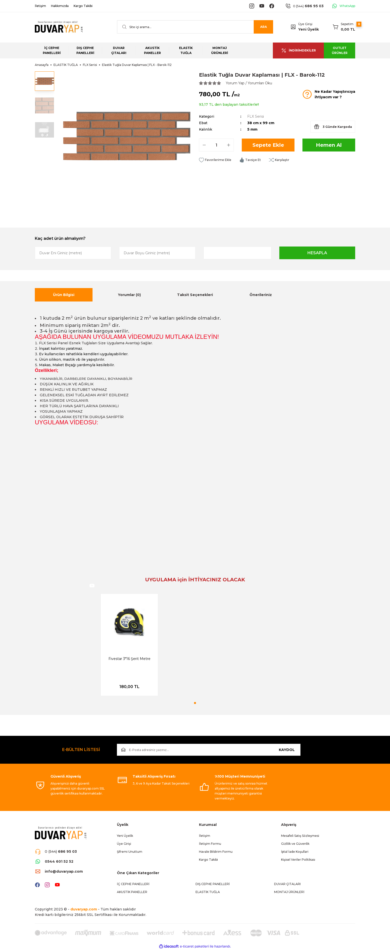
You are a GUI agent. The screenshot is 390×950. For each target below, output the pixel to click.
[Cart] (344, 27)
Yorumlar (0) (129, 295)
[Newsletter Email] (208, 750)
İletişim (204, 836)
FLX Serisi (255, 116)
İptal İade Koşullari (294, 851)
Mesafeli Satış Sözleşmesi (300, 836)
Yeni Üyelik (308, 29)
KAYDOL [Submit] (287, 750)
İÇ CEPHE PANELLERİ (133, 884)
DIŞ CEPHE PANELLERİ (212, 884)
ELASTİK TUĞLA (207, 892)
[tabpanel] (129, 645)
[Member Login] (293, 27)
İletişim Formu (210, 844)
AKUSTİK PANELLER (132, 892)
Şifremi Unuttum (129, 851)
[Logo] (59, 27)
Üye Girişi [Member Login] (305, 24)
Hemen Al (329, 145)
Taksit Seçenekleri (195, 295)
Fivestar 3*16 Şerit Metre (129, 658)
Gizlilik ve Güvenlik (295, 844)
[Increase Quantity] (229, 145)
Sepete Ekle (268, 145)
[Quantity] (216, 145)
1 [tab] (195, 703)
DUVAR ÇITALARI (287, 884)
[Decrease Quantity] (204, 145)
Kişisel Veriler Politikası (298, 859)
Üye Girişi (124, 844)
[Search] (195, 27)
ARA (263, 27)
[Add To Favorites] (215, 160)
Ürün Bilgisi (63, 295)
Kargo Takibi (208, 859)
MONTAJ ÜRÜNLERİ (289, 892)
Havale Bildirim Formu (216, 851)
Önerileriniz (260, 295)
